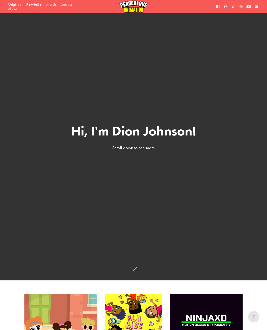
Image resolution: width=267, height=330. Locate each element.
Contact (66, 4)
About (12, 9)
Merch (51, 4)
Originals (15, 4)
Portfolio (34, 4)
